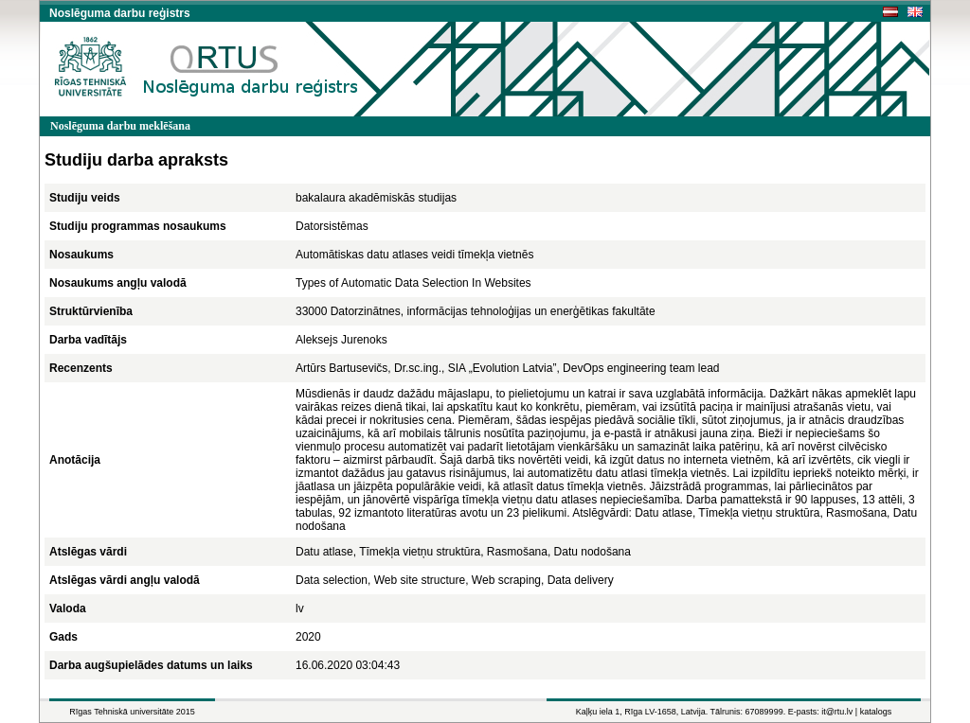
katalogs (876, 711)
